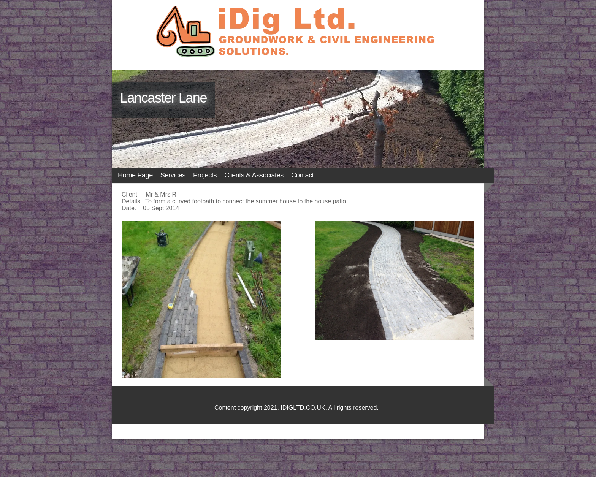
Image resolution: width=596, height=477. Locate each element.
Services (172, 175)
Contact (302, 175)
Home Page (135, 175)
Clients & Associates (254, 175)
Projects (205, 175)
